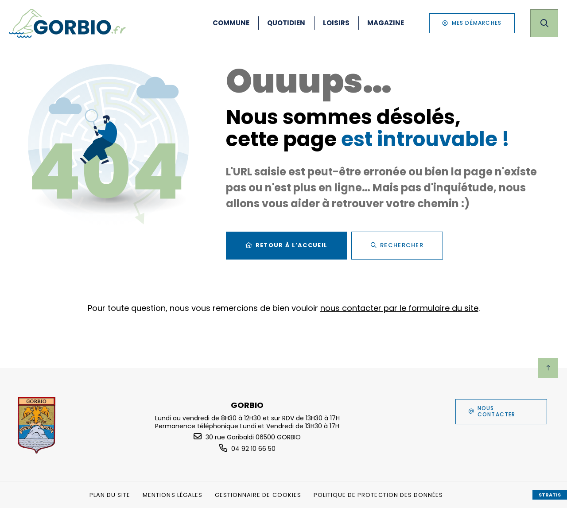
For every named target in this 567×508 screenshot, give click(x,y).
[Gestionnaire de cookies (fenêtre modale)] (258, 495)
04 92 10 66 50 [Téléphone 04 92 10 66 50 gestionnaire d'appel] (253, 448)
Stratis (550, 494)
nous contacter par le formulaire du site (399, 308)
